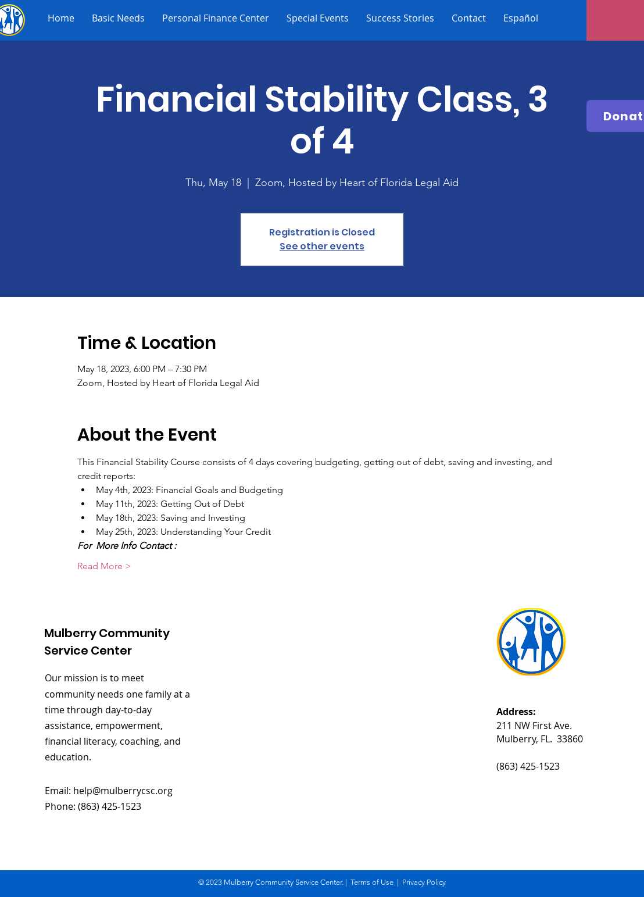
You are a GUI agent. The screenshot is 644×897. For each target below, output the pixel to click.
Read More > (104, 565)
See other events (322, 246)
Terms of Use (371, 882)
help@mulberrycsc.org (123, 790)
